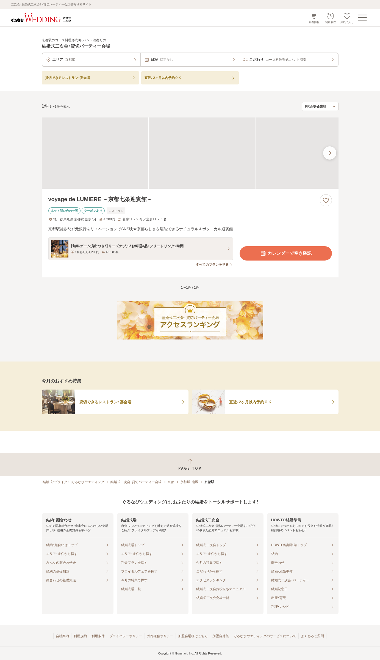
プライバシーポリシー (125, 636)
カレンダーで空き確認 (286, 253)
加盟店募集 (220, 636)
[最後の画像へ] (329, 153)
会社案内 (62, 636)
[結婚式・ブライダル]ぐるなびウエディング (73, 482)
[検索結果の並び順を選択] (320, 106)
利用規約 (80, 636)
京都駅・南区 (189, 482)
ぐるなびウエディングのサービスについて (265, 636)
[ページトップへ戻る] (190, 464)
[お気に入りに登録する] (326, 200)
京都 (171, 482)
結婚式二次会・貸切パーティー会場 (136, 482)
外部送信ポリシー (160, 636)
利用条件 (98, 636)
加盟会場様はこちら (193, 636)
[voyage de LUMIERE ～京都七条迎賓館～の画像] (190, 153)
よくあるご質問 (312, 636)
